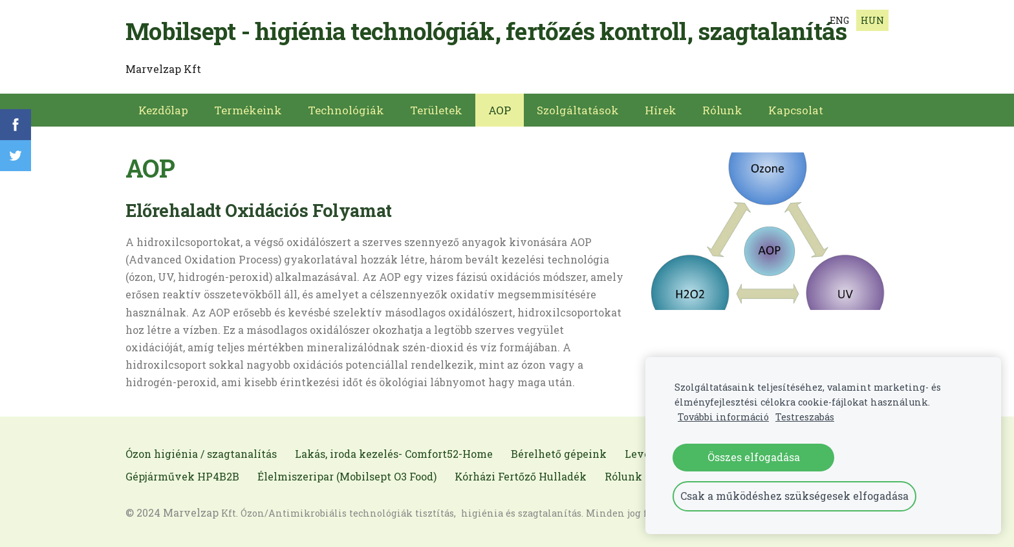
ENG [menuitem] (839, 20)
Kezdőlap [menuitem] (163, 110)
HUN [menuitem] (872, 20)
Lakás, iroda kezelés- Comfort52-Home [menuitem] (394, 453)
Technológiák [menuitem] (346, 110)
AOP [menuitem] (499, 110)
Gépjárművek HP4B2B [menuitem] (182, 476)
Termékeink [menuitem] (248, 110)
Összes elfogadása (753, 457)
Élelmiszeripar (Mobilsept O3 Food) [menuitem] (347, 476)
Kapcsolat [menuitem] (795, 110)
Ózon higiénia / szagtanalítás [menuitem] (201, 453)
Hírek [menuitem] (660, 110)
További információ (723, 417)
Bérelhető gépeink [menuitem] (559, 453)
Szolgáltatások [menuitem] (578, 110)
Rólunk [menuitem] (722, 110)
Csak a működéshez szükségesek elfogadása (794, 495)
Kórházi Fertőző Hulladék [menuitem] (521, 476)
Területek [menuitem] (436, 110)
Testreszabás (804, 417)
